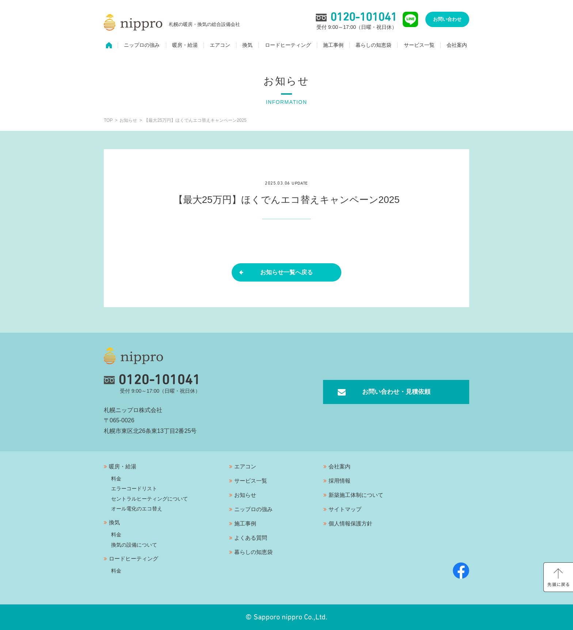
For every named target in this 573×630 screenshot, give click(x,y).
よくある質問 (250, 538)
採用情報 (339, 481)
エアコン (220, 46)
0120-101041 (152, 380)
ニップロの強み (142, 46)
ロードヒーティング (288, 46)
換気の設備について (134, 545)
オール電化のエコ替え (136, 509)
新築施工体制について (356, 495)
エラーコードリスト (134, 488)
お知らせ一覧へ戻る (286, 272)
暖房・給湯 (185, 46)
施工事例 (333, 46)
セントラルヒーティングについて (149, 499)
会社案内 (457, 46)
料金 (116, 479)
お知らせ (245, 495)
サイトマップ (345, 509)
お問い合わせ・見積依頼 (396, 391)
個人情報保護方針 (350, 523)
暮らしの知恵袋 (373, 46)
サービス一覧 (419, 46)
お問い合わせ (447, 20)
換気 (247, 46)
